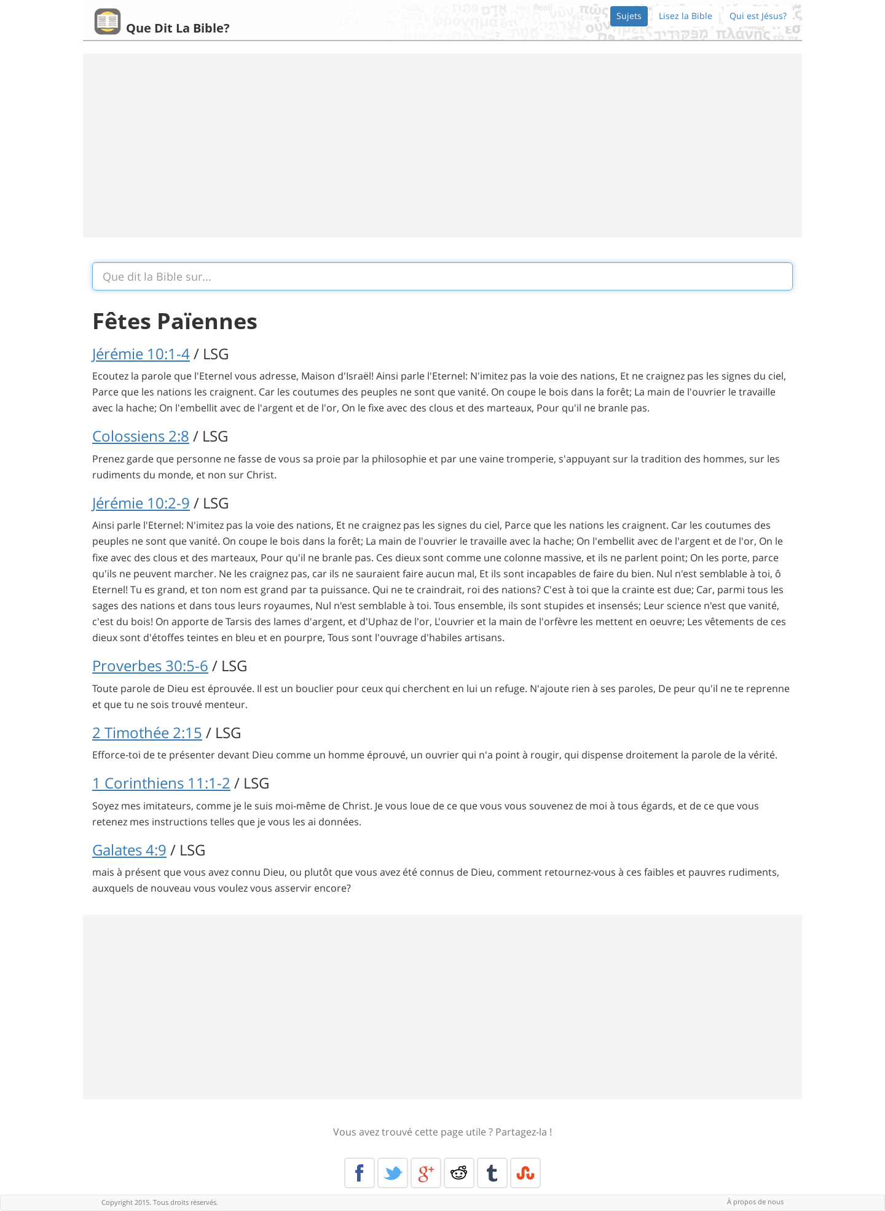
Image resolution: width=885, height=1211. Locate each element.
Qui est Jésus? (758, 15)
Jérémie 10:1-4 (141, 353)
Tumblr (492, 1173)
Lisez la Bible (685, 15)
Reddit (459, 1173)
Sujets (629, 15)
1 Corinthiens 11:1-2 (161, 783)
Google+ (426, 1173)
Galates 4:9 (129, 849)
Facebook (359, 1173)
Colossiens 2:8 (140, 436)
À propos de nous (755, 1201)
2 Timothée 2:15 (147, 732)
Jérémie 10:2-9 (141, 503)
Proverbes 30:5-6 (150, 665)
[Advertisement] (442, 146)
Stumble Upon (525, 1173)
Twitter (392, 1173)
